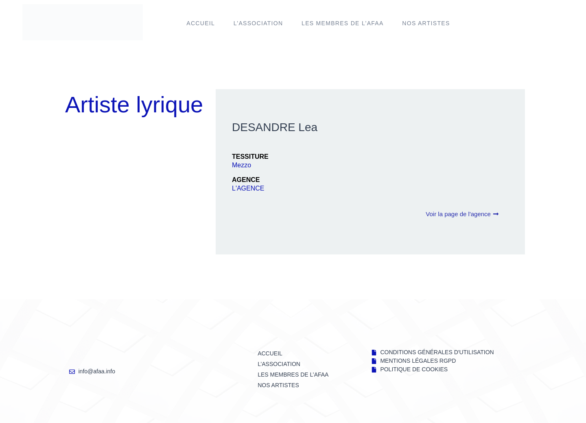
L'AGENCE (248, 188)
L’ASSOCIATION (258, 23)
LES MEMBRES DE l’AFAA (343, 23)
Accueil (200, 23)
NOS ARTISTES (426, 23)
